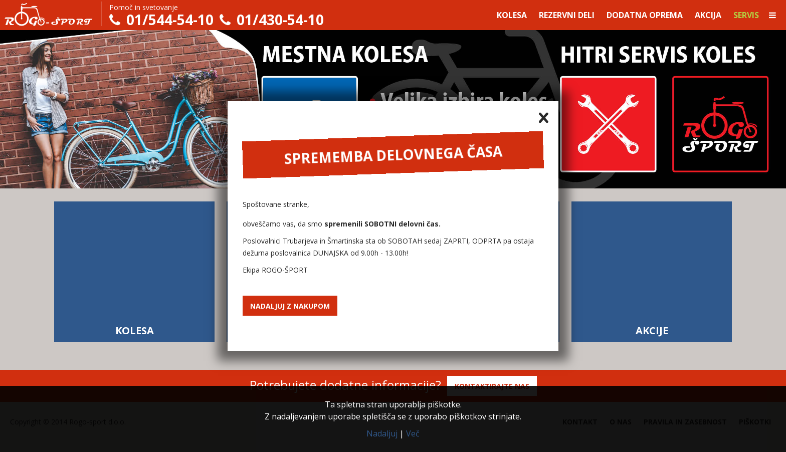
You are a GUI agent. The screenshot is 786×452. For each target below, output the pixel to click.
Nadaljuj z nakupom (290, 306)
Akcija (708, 15)
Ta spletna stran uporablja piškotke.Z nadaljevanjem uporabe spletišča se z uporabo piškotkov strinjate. (393, 410)
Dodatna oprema (645, 15)
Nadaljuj (382, 433)
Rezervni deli (567, 15)
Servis (746, 15)
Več (413, 433)
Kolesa (512, 15)
